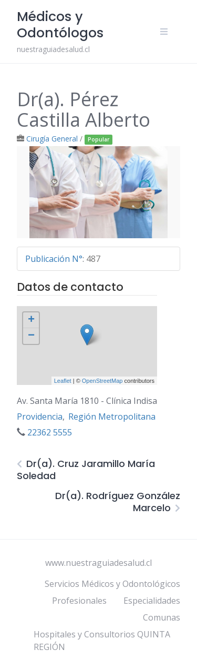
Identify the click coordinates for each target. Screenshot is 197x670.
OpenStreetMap (102, 381)
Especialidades (151, 600)
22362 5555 (49, 432)
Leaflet (62, 381)
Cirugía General (52, 139)
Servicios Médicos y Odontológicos (112, 584)
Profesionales (79, 600)
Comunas (161, 617)
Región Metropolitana (111, 416)
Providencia (40, 416)
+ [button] (31, 320)
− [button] (31, 336)
